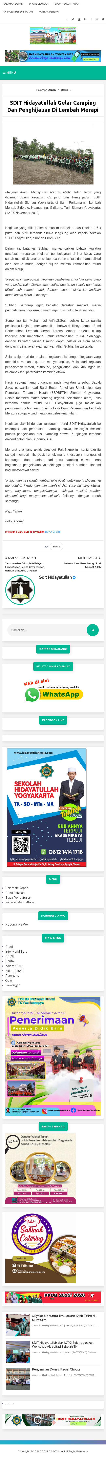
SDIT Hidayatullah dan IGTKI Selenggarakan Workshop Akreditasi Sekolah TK (62, 1345)
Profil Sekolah (38, 3)
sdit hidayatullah (55, 577)
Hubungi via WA (16, 924)
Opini (9, 980)
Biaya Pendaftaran (67, 3)
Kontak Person (49, 11)
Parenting (12, 975)
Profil (9, 947)
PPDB (9, 956)
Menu (9, 73)
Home (9, 1403)
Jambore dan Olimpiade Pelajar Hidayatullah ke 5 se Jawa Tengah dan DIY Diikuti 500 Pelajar (24, 567)
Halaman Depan (13, 3)
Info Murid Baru (16, 951)
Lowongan (12, 985)
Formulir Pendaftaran (18, 11)
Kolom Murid (14, 971)
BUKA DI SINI (52, 531)
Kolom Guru (13, 966)
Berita (56, 546)
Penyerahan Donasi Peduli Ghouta (56, 1369)
